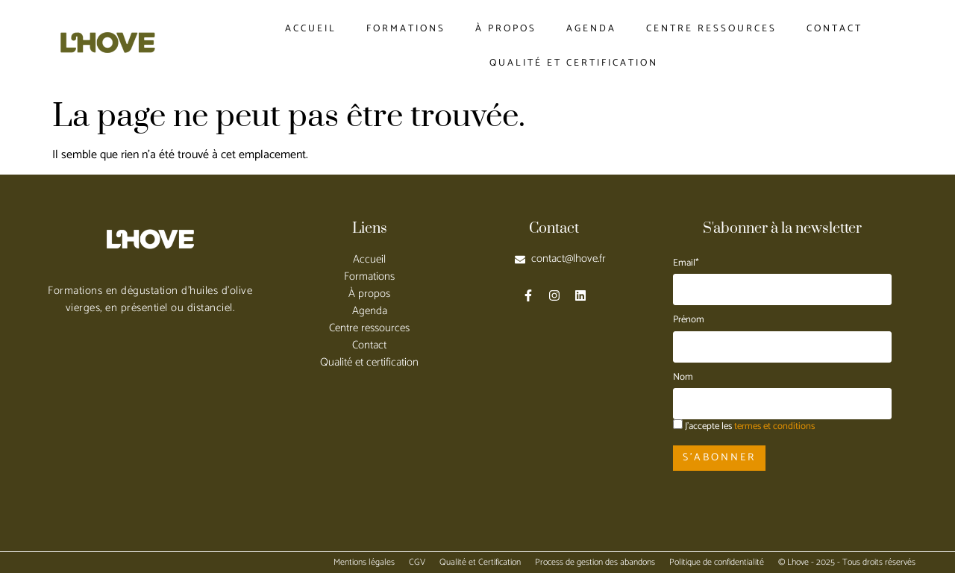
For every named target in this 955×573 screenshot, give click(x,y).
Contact (834, 29)
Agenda (591, 29)
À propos (505, 29)
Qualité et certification (573, 63)
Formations (405, 29)
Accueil (310, 29)
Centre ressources (711, 29)
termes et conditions (774, 426)
